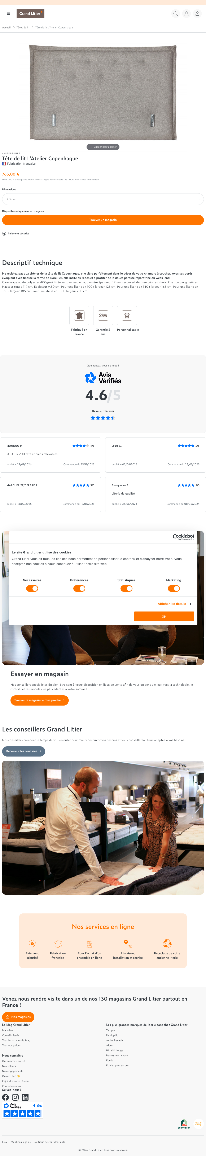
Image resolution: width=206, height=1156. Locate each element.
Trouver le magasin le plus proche (39, 700)
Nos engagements (12, 1071)
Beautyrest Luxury (117, 1055)
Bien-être (7, 1030)
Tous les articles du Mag (16, 1040)
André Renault (114, 1040)
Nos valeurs (9, 1066)
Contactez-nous (11, 1086)
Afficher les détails (172, 603)
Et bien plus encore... (118, 1065)
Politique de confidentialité (49, 1142)
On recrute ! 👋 (11, 1076)
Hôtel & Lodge (114, 1050)
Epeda (110, 1060)
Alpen (109, 1045)
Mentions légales (21, 1142)
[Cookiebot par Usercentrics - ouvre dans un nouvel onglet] (176, 537)
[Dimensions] (103, 199)
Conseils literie (10, 1035)
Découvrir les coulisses (23, 751)
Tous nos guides (11, 1045)
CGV (5, 1142)
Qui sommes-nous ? (13, 1061)
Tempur (110, 1030)
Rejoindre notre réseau (15, 1081)
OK (164, 616)
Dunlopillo (112, 1035)
